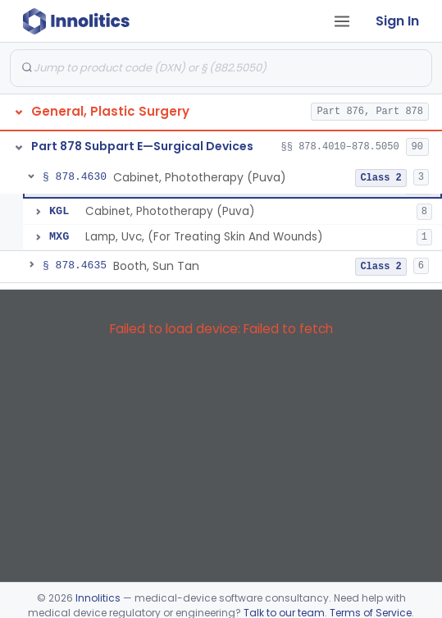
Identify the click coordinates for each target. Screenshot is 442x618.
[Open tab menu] (342, 21)
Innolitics (98, 598)
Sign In (397, 20)
